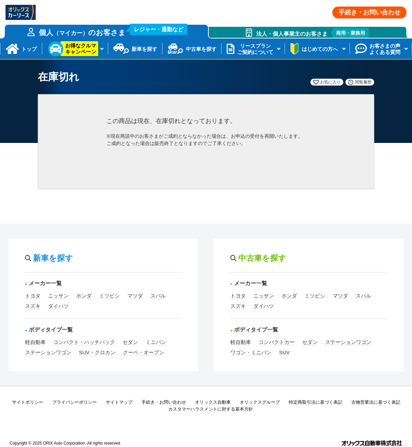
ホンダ (84, 296)
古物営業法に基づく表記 (375, 402)
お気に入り (330, 82)
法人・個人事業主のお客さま (312, 33)
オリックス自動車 (213, 402)
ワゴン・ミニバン (251, 352)
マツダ (135, 296)
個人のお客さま (113, 30)
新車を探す (144, 49)
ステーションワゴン (48, 352)
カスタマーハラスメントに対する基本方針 (210, 409)
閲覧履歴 (363, 82)
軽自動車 (35, 342)
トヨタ (33, 296)
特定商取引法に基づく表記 (315, 402)
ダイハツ (58, 306)
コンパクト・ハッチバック (84, 342)
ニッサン (58, 296)
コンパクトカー (277, 342)
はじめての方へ (320, 49)
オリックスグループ (260, 402)
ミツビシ (109, 296)
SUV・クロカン (97, 352)
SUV (284, 352)
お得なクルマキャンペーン (80, 49)
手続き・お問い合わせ (369, 12)
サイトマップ (119, 402)
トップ (29, 49)
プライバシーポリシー (74, 402)
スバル (158, 296)
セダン (130, 342)
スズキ (33, 306)
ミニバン (156, 342)
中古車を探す (201, 49)
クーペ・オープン (143, 352)
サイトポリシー (27, 402)
